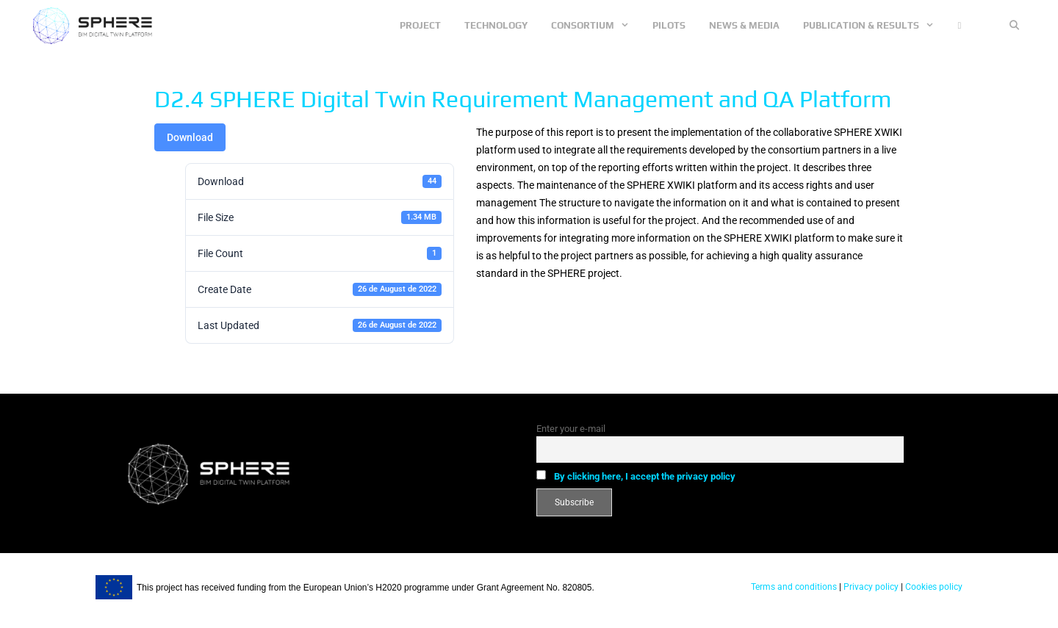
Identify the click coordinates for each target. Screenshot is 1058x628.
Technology (496, 25)
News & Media (744, 25)
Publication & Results (874, 25)
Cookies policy (932, 587)
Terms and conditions (794, 587)
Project (420, 25)
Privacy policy (870, 587)
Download (190, 137)
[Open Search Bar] (1014, 25)
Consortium (596, 25)
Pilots (668, 25)
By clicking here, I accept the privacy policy (644, 476)
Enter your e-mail (570, 428)
